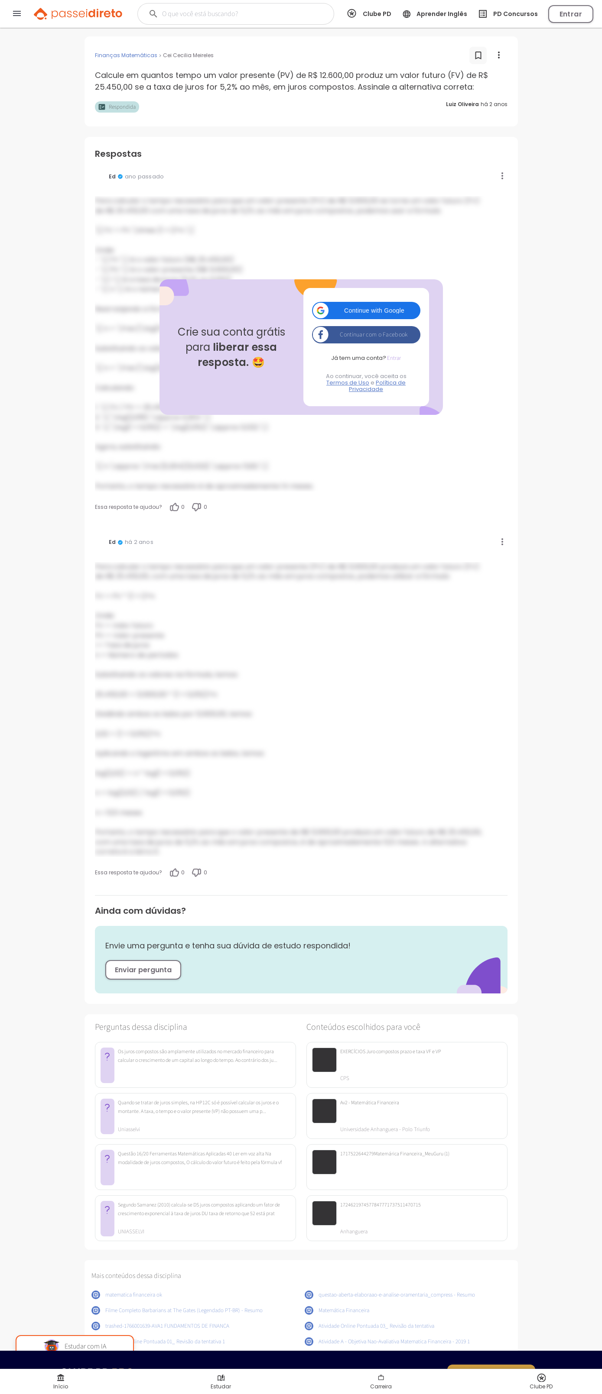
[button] (366, 310)
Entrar (571, 14)
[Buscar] (230, 14)
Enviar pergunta (143, 970)
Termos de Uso (347, 382)
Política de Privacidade (377, 385)
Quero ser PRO (491, 1372)
